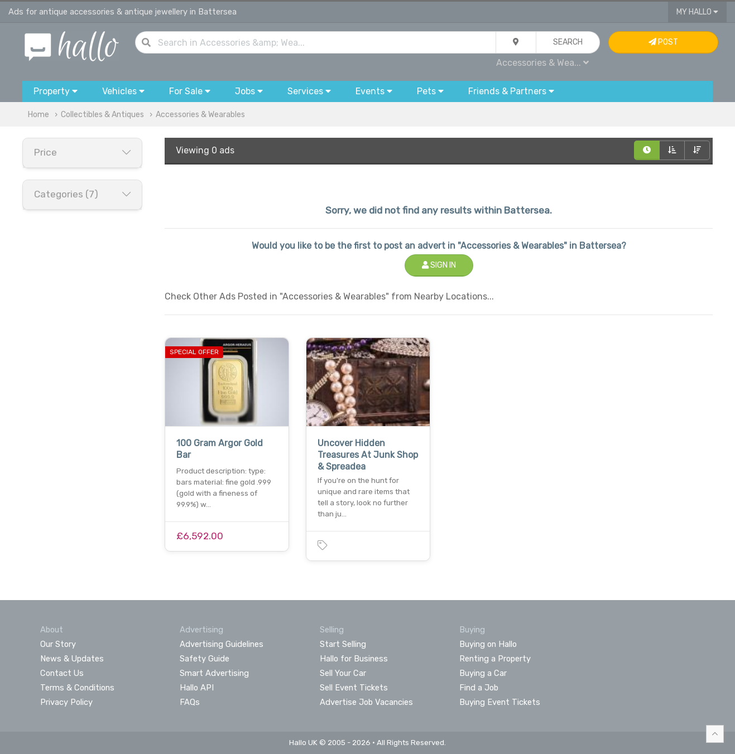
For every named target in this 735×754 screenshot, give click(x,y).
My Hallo (697, 12)
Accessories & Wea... (542, 62)
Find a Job (478, 688)
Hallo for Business (354, 659)
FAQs (190, 702)
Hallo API (197, 688)
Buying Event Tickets (499, 702)
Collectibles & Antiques (102, 114)
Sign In (439, 265)
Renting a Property (495, 659)
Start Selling (343, 644)
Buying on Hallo (488, 644)
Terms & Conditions (77, 688)
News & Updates (72, 659)
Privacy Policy (66, 702)
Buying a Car (483, 673)
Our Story (58, 644)
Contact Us (62, 673)
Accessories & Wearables (200, 114)
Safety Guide (204, 659)
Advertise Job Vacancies (366, 702)
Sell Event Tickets (354, 688)
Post (663, 42)
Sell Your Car (343, 673)
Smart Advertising (214, 673)
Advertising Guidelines (221, 644)
